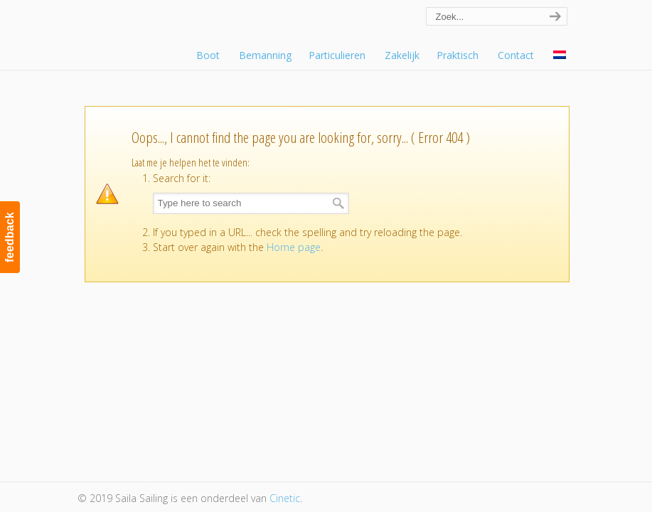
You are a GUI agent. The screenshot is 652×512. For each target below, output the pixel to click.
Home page (294, 247)
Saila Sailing (156, 31)
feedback (10, 237)
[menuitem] (560, 55)
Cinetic (284, 498)
